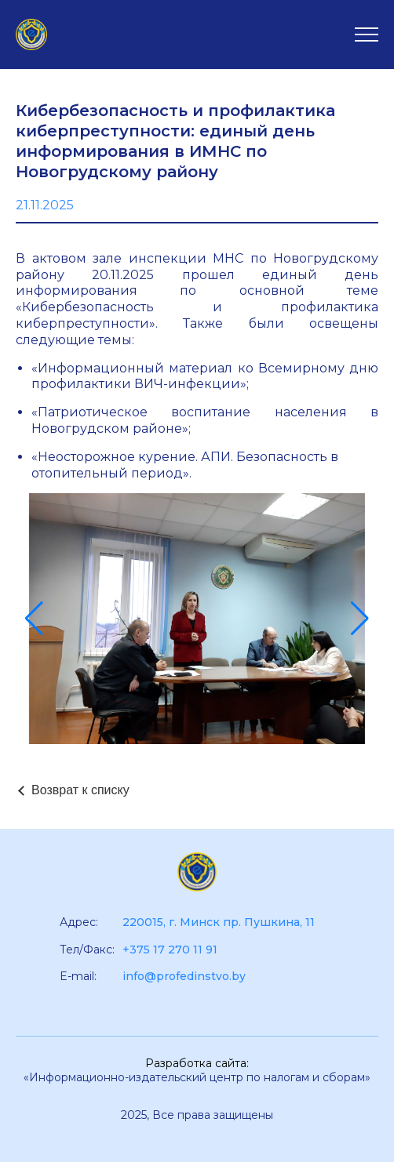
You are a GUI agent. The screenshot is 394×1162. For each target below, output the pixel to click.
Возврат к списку (80, 790)
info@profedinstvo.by (184, 976)
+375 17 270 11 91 (169, 949)
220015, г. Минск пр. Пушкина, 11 (218, 922)
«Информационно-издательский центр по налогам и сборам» (197, 1077)
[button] (34, 618)
